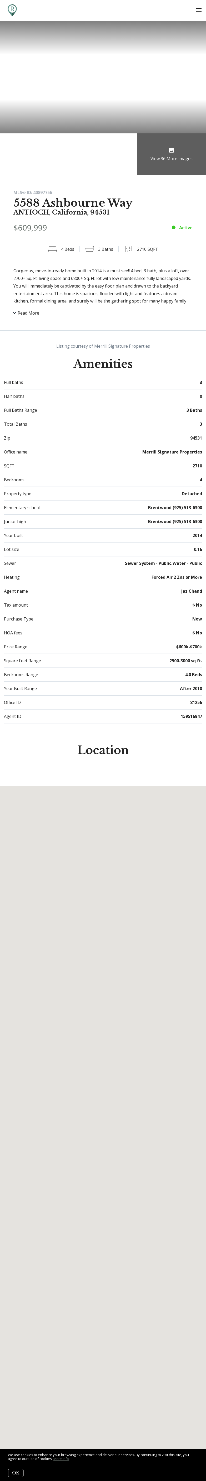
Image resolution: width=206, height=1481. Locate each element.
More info (61, 1458)
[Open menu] (199, 10)
